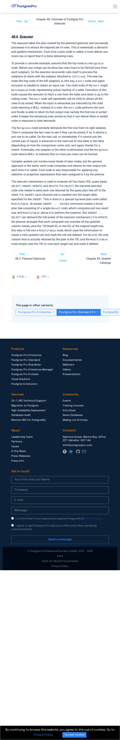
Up (26, 21)
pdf (44, 273)
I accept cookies (74, 735)
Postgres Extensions (24, 380)
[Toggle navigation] (115, 6)
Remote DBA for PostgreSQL (28, 416)
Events (67, 397)
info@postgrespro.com (77, 442)
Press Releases (20, 452)
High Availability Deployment (28, 407)
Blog (65, 352)
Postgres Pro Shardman (26, 361)
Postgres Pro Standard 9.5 (77, 308)
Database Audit (21, 412)
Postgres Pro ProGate (25, 371)
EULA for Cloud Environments (60, 558)
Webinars (68, 361)
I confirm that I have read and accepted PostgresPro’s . (59, 515)
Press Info (17, 457)
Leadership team (22, 433)
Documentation (72, 356)
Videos (67, 366)
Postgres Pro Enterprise (35, 308)
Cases (15, 443)
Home (91, 21)
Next (101, 21)
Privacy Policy (93, 515)
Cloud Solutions (20, 376)
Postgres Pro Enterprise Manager (32, 366)
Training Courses (73, 402)
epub (20, 273)
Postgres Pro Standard (25, 356)
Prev (19, 21)
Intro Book (69, 407)
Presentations (72, 371)
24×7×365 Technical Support (28, 397)
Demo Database (73, 412)
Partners (16, 438)
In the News (18, 448)
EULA (60, 552)
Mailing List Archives (75, 416)
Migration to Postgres (25, 402)
